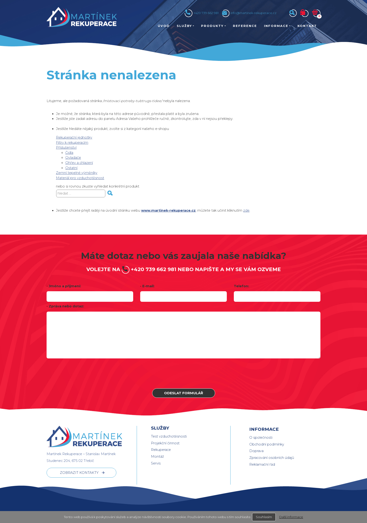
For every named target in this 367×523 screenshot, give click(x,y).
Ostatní (71, 168)
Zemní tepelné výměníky (76, 173)
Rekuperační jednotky (74, 137)
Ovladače (73, 157)
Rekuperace (161, 450)
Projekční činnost (165, 443)
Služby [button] (184, 26)
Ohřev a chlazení (79, 163)
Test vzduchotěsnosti (169, 436)
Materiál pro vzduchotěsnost (80, 178)
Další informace (291, 517)
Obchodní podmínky (266, 444)
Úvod (164, 26)
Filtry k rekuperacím (72, 142)
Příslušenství (66, 147)
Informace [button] (276, 26)
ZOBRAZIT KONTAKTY (79, 473)
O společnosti (260, 437)
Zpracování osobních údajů (271, 458)
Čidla (69, 153)
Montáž (157, 456)
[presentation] (183, 373)
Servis (156, 463)
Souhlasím (264, 517)
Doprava (256, 451)
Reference (245, 26)
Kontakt (307, 26)
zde (246, 210)
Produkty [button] (212, 26)
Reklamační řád (262, 464)
